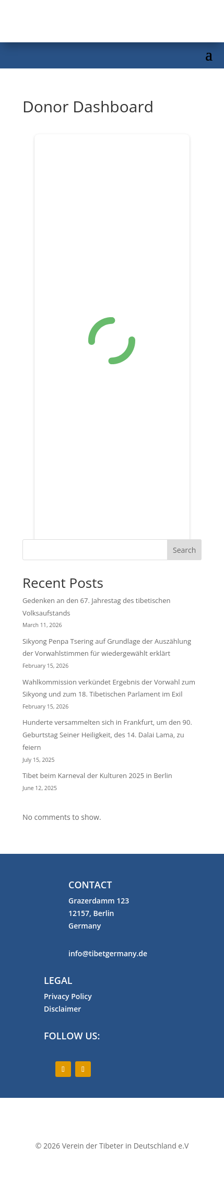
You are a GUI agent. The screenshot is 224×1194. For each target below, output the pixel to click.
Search (184, 550)
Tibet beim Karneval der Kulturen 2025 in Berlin (97, 775)
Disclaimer (62, 1009)
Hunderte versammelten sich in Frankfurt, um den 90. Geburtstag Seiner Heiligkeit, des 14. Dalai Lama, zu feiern (107, 734)
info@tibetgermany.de (107, 953)
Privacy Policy (68, 996)
